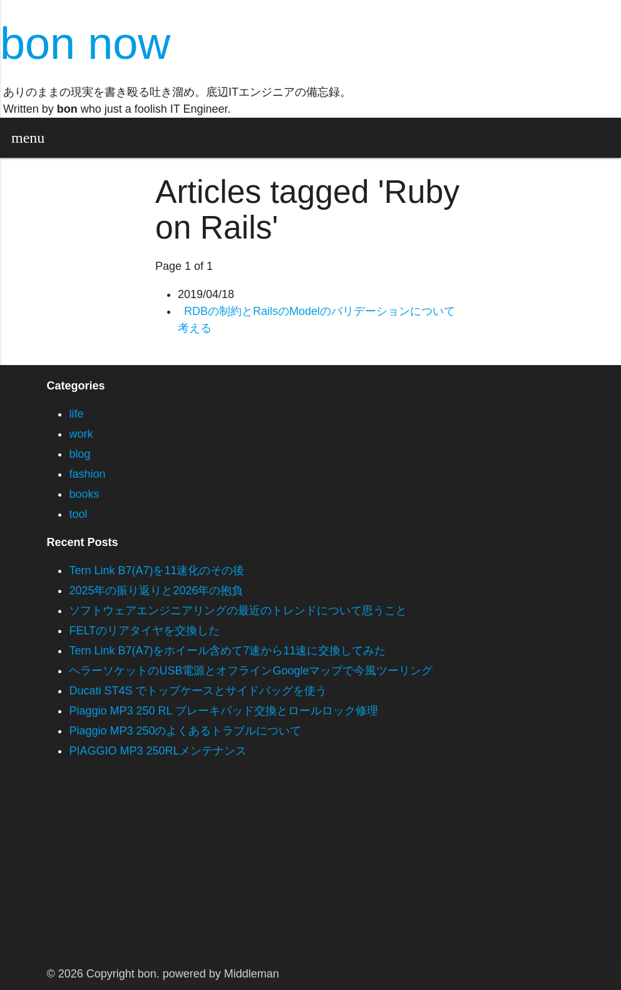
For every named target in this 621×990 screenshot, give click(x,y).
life (76, 414)
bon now (85, 43)
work (81, 434)
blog (79, 454)
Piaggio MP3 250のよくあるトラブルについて (185, 730)
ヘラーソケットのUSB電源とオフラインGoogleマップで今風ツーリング (251, 670)
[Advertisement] (310, 871)
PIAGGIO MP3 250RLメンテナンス (158, 751)
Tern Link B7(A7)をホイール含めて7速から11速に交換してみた (227, 650)
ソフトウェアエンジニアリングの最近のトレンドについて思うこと (238, 610)
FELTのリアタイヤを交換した (144, 630)
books (84, 494)
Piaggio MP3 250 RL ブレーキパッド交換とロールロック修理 (223, 710)
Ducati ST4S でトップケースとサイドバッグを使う (198, 690)
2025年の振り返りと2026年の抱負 (156, 590)
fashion (87, 474)
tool (78, 514)
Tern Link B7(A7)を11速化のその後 (156, 570)
